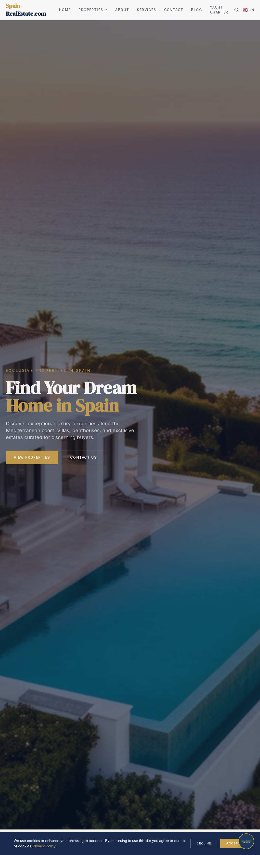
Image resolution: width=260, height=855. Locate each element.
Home (65, 10)
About (122, 10)
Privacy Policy (44, 846)
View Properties (32, 459)
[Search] (236, 9)
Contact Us (83, 459)
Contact (173, 10)
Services (146, 10)
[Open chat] (246, 841)
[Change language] (248, 10)
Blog (196, 10)
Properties (92, 10)
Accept (233, 843)
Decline (203, 843)
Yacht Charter (219, 9)
